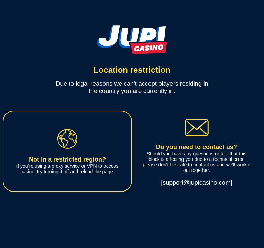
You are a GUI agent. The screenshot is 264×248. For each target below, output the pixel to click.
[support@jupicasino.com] (196, 182)
